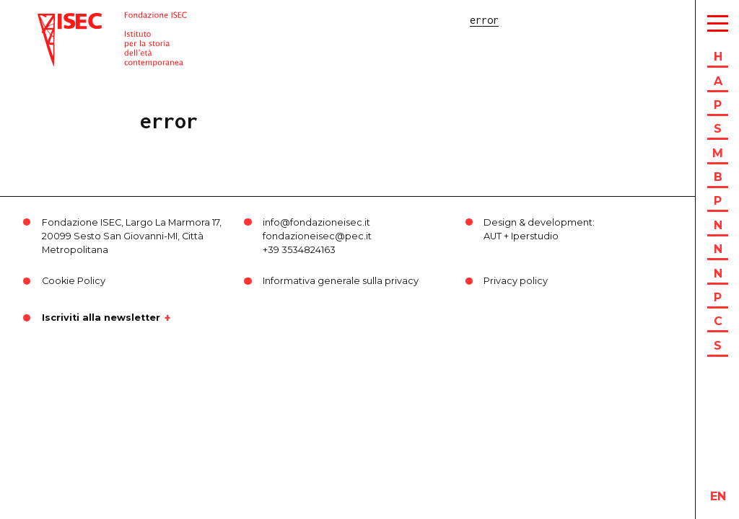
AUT (493, 236)
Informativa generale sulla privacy (341, 280)
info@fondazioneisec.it (316, 222)
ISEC (49, 20)
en (718, 496)
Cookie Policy (73, 280)
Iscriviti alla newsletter (101, 318)
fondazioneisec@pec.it (317, 236)
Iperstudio (535, 236)
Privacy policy (516, 280)
